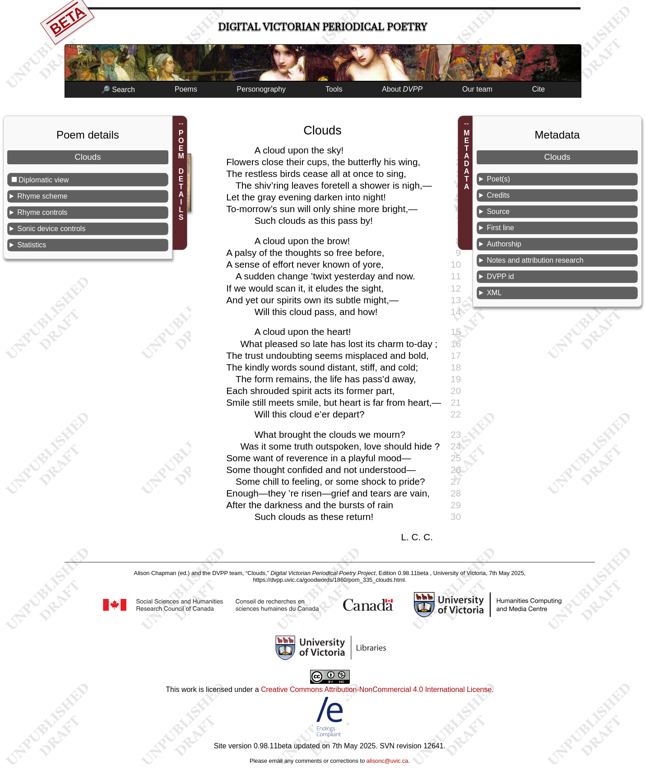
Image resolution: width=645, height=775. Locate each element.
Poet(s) (498, 179)
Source (498, 211)
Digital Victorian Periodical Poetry (322, 27)
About (402, 89)
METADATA (466, 159)
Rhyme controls (42, 212)
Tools (333, 89)
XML (494, 293)
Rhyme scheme (42, 196)
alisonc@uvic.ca (387, 760)
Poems (186, 89)
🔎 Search (118, 89)
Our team (477, 89)
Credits (498, 195)
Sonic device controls (51, 228)
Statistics (31, 245)
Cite (538, 89)
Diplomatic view (44, 180)
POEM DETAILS (181, 175)
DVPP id (500, 276)
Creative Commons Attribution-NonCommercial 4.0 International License (376, 689)
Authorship (504, 244)
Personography (261, 89)
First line (500, 228)
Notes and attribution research (535, 260)
